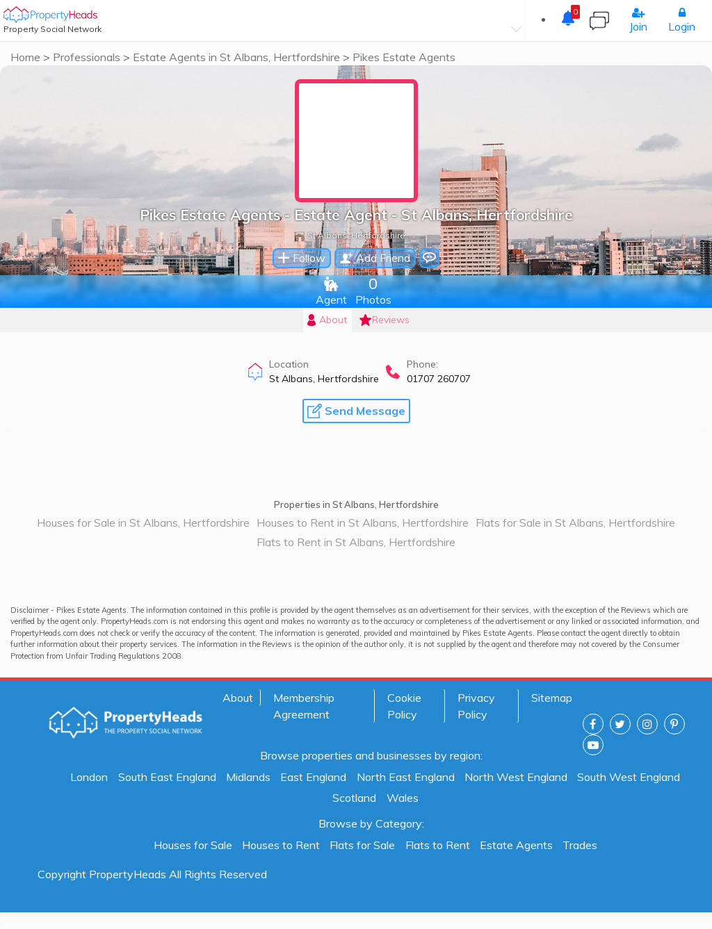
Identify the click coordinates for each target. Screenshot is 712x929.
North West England (515, 777)
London (89, 777)
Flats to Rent (437, 845)
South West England (628, 777)
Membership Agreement (303, 706)
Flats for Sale (362, 845)
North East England (406, 777)
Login (681, 20)
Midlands (248, 777)
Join (638, 20)
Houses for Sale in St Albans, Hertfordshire (143, 522)
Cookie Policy (404, 706)
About (237, 698)
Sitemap (551, 698)
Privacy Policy (476, 706)
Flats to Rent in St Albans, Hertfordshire (356, 542)
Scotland (354, 798)
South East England (167, 777)
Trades (580, 845)
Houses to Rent (281, 845)
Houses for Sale (193, 845)
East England (313, 777)
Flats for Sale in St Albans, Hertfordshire (575, 522)
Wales (403, 798)
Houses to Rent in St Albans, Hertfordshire (363, 522)
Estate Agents (516, 845)
